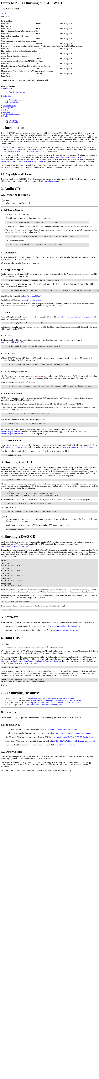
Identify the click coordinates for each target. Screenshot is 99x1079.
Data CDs (6, 112)
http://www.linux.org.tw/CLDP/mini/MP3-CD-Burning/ (71, 750)
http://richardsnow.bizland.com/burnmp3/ (65, 642)
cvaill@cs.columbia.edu (16, 454)
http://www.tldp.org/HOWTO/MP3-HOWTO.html (69, 158)
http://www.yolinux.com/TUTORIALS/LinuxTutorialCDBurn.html (54, 719)
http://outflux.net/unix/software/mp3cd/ (31, 152)
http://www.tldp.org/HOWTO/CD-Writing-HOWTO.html (22, 162)
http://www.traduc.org (67, 761)
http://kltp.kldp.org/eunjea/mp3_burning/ (62, 746)
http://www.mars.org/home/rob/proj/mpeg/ (76, 320)
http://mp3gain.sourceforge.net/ (49, 676)
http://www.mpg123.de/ (32, 299)
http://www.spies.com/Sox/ (11, 438)
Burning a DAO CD (10, 108)
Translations (13, 120)
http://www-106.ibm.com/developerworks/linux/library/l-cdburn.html (48, 715)
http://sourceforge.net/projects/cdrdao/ (15, 555)
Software (6, 110)
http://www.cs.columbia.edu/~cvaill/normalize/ (76, 454)
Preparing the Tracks (16, 100)
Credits (5, 116)
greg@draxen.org (8, 13)
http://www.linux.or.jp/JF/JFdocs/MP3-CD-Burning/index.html (74, 753)
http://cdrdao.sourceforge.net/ (66, 645)
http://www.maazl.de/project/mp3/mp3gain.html (18, 676)
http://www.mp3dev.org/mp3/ (11, 345)
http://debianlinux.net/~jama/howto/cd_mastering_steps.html (44, 721)
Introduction (7, 89)
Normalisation (14, 102)
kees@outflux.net (14, 150)
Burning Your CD (9, 106)
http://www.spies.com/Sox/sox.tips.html (15, 440)
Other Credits (14, 122)
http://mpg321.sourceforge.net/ (31, 303)
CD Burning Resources (11, 114)
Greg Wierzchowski (10, 9)
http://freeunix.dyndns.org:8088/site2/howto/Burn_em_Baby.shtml (57, 717)
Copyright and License (17, 92)
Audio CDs (7, 96)
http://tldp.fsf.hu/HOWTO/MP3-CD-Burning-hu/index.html (73, 757)
